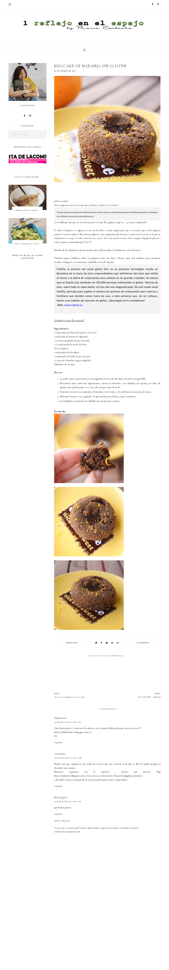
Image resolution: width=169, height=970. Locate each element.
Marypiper (60, 797)
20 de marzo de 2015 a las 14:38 (67, 758)
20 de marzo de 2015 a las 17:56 (67, 801)
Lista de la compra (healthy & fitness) (28, 177)
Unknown (60, 718)
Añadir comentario (62, 820)
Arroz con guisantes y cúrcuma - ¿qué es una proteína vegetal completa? (28, 243)
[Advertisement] (111, 941)
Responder (58, 742)
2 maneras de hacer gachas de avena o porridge (28, 210)
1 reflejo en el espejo (20, 134)
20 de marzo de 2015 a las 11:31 (67, 722)
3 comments (143, 643)
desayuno (71, 643)
